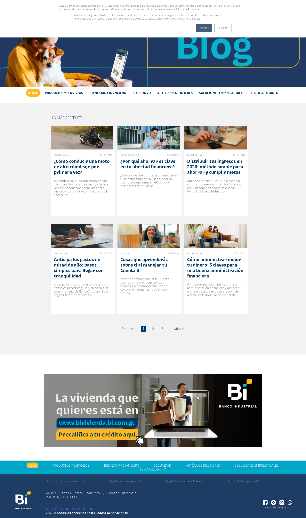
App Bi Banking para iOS (243, 481)
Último (179, 329)
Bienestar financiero (107, 93)
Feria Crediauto (264, 93)
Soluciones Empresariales (221, 93)
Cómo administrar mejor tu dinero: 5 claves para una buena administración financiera (215, 267)
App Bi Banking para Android (184, 481)
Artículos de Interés (175, 93)
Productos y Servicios (64, 93)
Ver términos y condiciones (72, 508)
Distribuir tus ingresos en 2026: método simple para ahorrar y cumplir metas (215, 166)
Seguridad (142, 93)
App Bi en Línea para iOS (125, 481)
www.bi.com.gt (275, 507)
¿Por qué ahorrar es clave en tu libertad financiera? (147, 163)
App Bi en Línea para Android (66, 481)
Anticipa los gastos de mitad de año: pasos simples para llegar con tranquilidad (79, 267)
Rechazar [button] (223, 27)
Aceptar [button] (204, 27)
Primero (128, 329)
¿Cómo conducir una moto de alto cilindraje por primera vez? (82, 166)
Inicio (33, 93)
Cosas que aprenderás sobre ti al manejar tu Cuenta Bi (144, 265)
